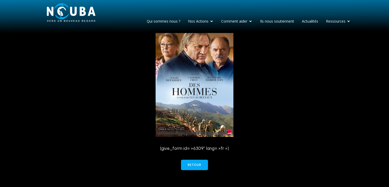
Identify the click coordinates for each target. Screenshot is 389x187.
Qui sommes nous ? (163, 21)
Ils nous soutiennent (277, 21)
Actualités (310, 21)
